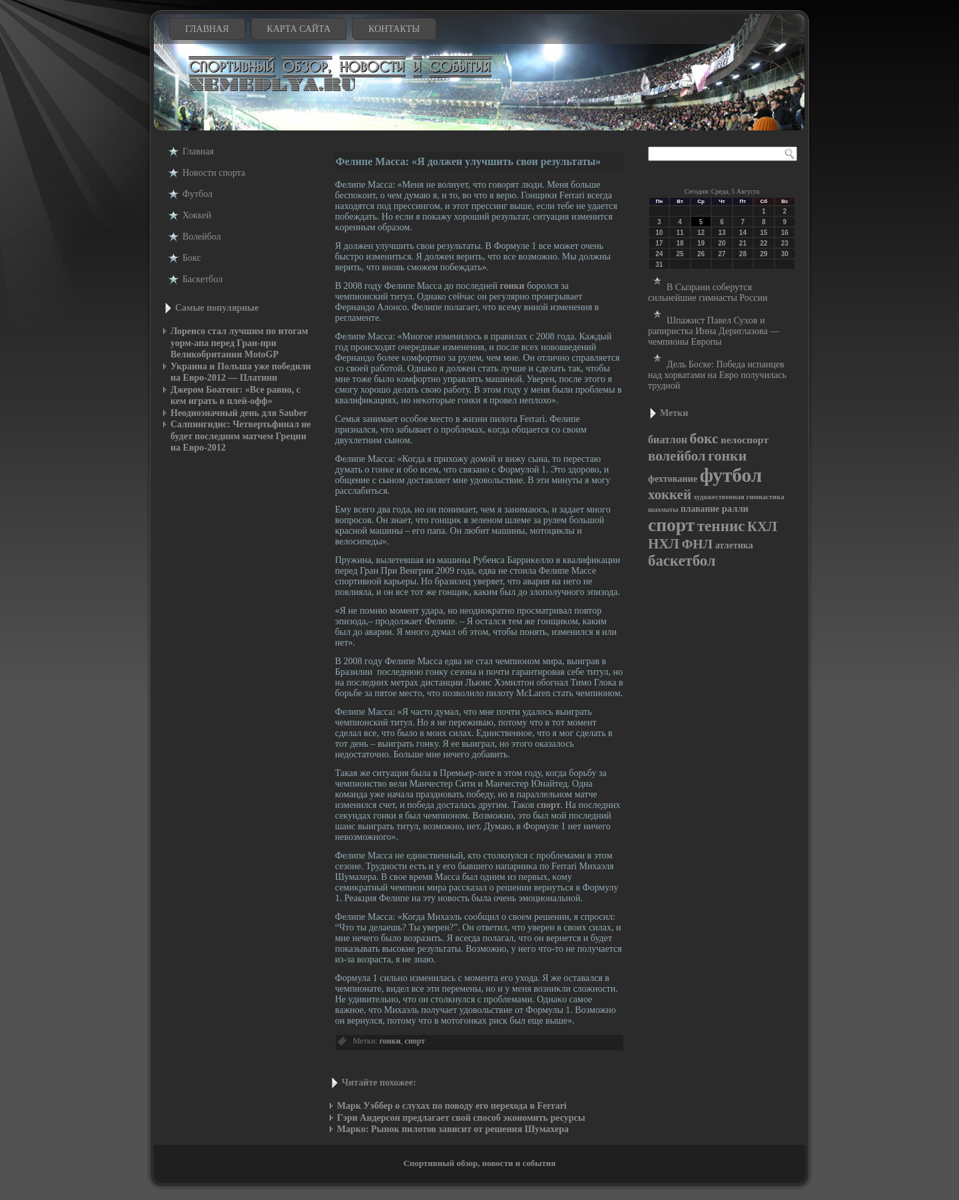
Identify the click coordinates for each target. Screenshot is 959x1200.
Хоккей (196, 215)
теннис (721, 525)
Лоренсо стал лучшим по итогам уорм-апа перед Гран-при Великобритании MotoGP (239, 342)
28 (743, 254)
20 (721, 243)
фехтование (672, 478)
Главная (207, 29)
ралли (735, 508)
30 (785, 254)
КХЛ (762, 526)
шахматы (663, 509)
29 (763, 254)
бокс (704, 439)
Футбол (197, 194)
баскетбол (682, 560)
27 (721, 254)
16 (785, 232)
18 (680, 243)
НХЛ (663, 544)
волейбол (677, 456)
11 (680, 232)
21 (743, 243)
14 (743, 232)
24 (659, 254)
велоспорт (745, 439)
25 (680, 254)
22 (763, 243)
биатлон (667, 439)
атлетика (734, 545)
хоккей (669, 494)
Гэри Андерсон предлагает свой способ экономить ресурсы (461, 1118)
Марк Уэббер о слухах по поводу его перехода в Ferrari (452, 1106)
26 (701, 254)
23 (785, 243)
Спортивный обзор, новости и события (480, 1163)
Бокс (191, 258)
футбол (731, 475)
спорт (549, 805)
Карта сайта (299, 29)
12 (701, 232)
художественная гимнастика (738, 496)
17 (659, 243)
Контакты (394, 29)
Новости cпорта (213, 173)
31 (659, 264)
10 (659, 232)
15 (763, 232)
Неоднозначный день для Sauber (239, 413)
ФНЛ (697, 543)
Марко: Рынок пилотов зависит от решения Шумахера (453, 1129)
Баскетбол (202, 279)
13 (721, 232)
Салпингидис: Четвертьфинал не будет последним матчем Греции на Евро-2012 (240, 436)
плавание (700, 509)
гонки (511, 286)
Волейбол (201, 237)
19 (701, 243)
